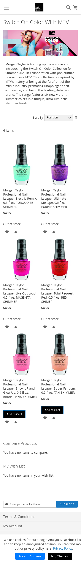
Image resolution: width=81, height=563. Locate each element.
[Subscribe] (67, 504)
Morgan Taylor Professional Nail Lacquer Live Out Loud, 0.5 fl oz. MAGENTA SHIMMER (19, 293)
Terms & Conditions (19, 516)
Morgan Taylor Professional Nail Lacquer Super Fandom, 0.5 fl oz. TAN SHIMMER (58, 386)
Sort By (38, 117)
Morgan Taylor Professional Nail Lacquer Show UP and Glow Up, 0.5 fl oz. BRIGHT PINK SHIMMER (20, 388)
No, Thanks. (60, 556)
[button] (7, 231)
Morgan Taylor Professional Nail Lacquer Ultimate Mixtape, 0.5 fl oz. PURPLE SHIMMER (54, 198)
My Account (12, 526)
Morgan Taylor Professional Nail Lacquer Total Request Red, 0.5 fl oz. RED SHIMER (57, 293)
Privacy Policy (62, 548)
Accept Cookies (30, 556)
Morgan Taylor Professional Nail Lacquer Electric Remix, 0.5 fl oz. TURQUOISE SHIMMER (20, 198)
